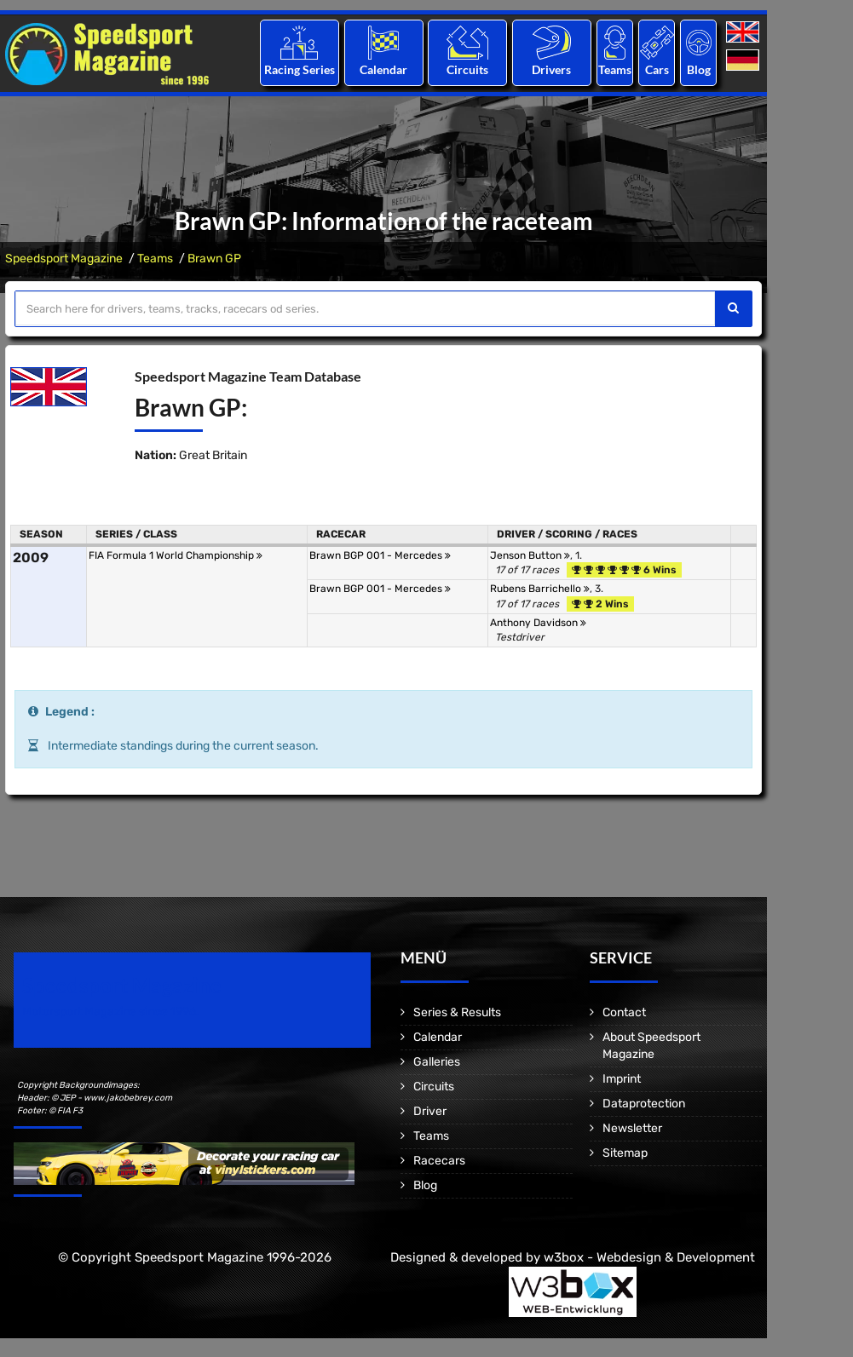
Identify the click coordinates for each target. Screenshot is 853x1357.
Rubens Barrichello (540, 589)
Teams (614, 69)
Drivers (551, 69)
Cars (657, 69)
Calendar (383, 69)
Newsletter (632, 1128)
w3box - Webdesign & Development (649, 1257)
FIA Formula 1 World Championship (175, 555)
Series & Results (457, 1012)
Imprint (621, 1079)
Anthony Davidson (538, 623)
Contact (624, 1012)
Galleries (436, 1062)
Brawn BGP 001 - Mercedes (380, 555)
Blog (699, 69)
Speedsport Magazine (64, 258)
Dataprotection (643, 1103)
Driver (430, 1111)
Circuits (467, 69)
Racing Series (299, 69)
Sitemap (625, 1153)
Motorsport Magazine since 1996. (110, 1011)
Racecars (439, 1160)
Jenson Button (530, 555)
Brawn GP (214, 258)
